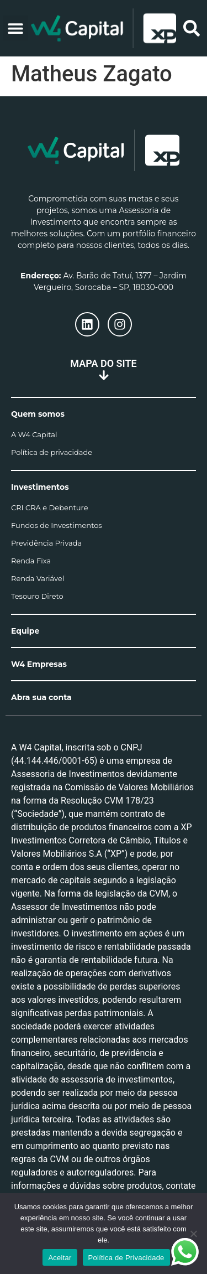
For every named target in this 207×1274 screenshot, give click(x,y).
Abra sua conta (41, 697)
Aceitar (59, 1258)
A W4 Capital (34, 434)
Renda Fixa (31, 560)
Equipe (25, 631)
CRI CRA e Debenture (49, 507)
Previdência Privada (46, 542)
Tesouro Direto (37, 596)
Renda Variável (37, 578)
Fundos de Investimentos (56, 525)
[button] (15, 27)
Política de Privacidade (126, 1258)
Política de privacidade (51, 452)
